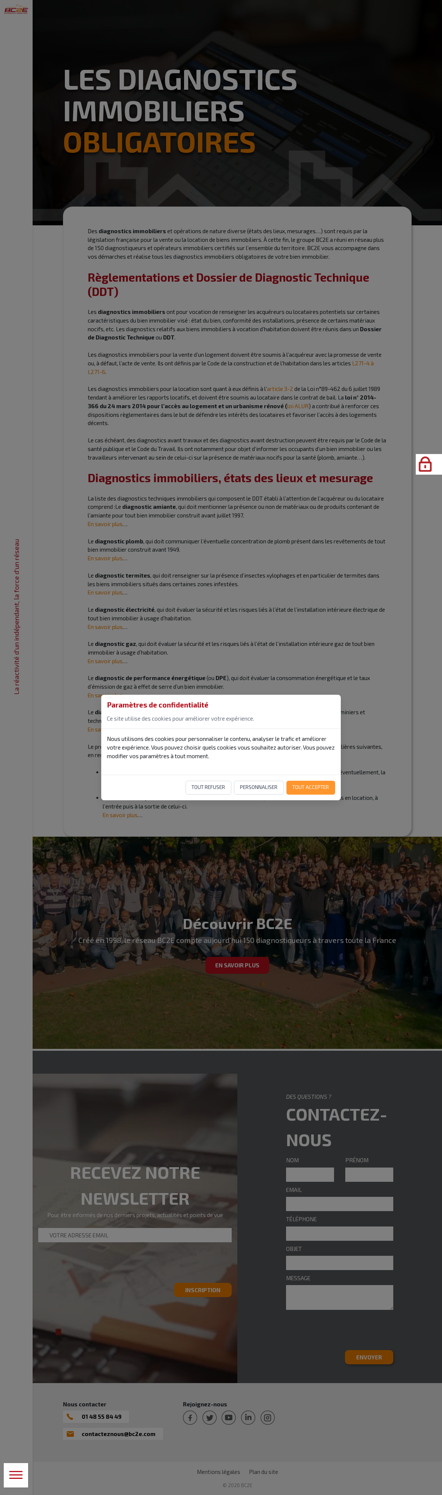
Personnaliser (258, 787)
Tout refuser (208, 787)
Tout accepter (310, 787)
